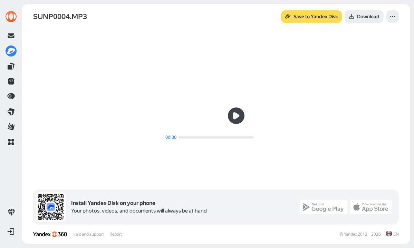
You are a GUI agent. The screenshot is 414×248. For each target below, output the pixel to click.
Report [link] (115, 234)
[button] (11, 141)
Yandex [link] (350, 234)
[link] (11, 16)
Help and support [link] (88, 234)
